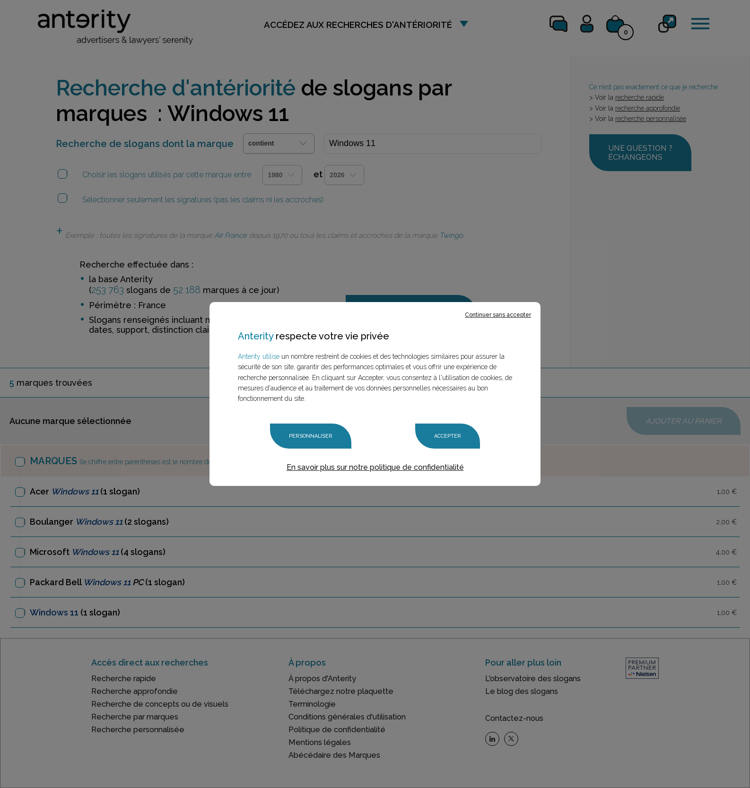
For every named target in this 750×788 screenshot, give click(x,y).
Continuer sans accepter (498, 315)
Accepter (447, 436)
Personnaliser (310, 436)
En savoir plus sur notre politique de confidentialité (375, 467)
